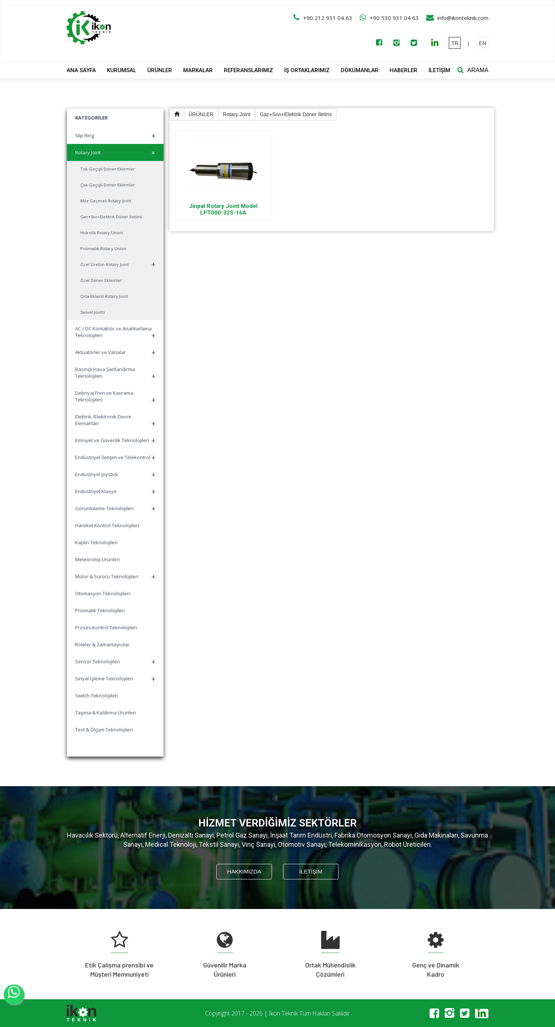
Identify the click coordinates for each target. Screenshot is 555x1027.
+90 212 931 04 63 (327, 17)
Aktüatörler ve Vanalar (115, 352)
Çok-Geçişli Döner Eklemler (107, 185)
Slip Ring (115, 136)
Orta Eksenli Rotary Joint (104, 296)
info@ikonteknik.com (462, 17)
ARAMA (477, 70)
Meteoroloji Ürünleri (97, 559)
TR (454, 43)
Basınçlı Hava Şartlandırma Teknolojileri (115, 373)
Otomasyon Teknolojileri (102, 593)
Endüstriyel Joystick (115, 474)
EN (482, 43)
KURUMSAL (121, 70)
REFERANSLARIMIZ (248, 70)
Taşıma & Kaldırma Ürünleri (105, 712)
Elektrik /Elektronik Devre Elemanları (115, 420)
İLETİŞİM (439, 70)
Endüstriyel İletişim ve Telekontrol (115, 457)
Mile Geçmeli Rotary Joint (105, 200)
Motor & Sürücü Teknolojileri (115, 577)
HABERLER (403, 70)
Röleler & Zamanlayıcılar (102, 644)
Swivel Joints (92, 312)
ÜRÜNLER (159, 70)
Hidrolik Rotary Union (101, 232)
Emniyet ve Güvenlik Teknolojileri (115, 440)
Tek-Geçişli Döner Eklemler (107, 169)
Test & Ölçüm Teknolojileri (104, 729)
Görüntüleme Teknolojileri (115, 509)
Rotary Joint (116, 153)
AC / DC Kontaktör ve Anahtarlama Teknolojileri (115, 332)
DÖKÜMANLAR (360, 70)
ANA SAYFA (81, 70)
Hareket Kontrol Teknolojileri (107, 525)
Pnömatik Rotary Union (103, 248)
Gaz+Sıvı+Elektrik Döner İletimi (111, 216)
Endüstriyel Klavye (115, 491)
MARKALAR (198, 70)
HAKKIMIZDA (244, 871)
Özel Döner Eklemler (101, 280)
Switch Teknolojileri (96, 695)
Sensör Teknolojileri (115, 662)
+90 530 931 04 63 (394, 17)
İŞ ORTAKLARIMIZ (307, 70)
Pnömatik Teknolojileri (100, 610)
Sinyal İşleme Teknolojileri (115, 679)
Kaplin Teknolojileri (96, 542)
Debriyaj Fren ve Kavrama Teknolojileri (115, 397)
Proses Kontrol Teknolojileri (106, 627)
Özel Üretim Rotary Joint (117, 264)
